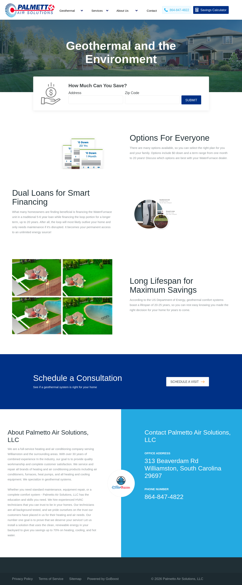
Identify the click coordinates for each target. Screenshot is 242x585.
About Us (122, 10)
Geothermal (67, 10)
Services (97, 10)
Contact (152, 10)
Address (75, 93)
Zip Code (132, 93)
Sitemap (75, 579)
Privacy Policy (22, 579)
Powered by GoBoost (103, 579)
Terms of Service (51, 579)
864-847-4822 (164, 496)
